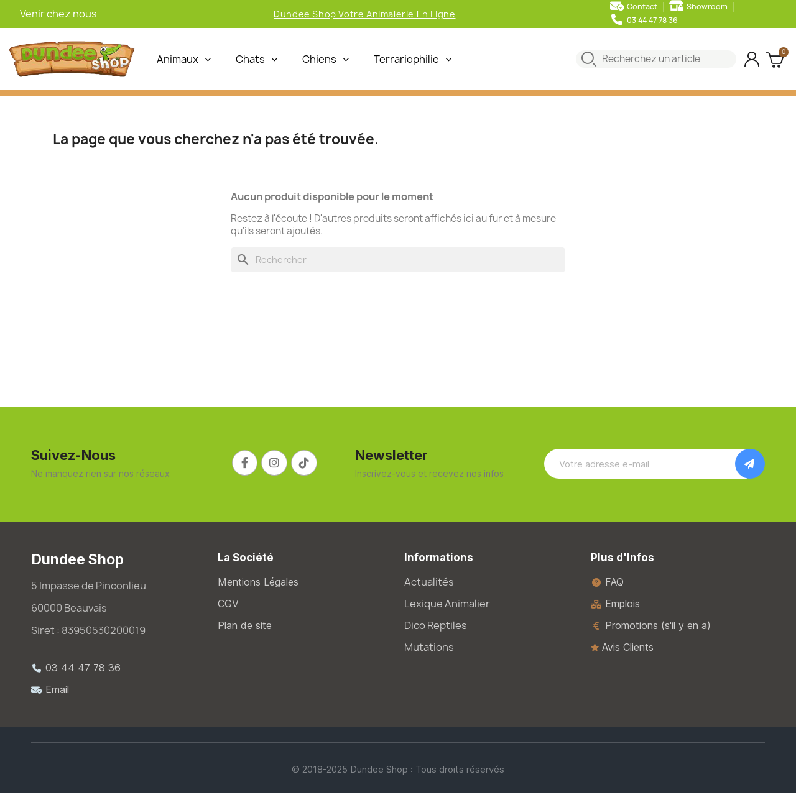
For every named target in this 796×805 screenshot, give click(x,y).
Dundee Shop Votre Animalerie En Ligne (364, 14)
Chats (256, 59)
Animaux (184, 59)
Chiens (325, 59)
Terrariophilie (412, 59)
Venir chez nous (58, 14)
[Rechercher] (398, 259)
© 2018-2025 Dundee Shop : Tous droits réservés (398, 769)
